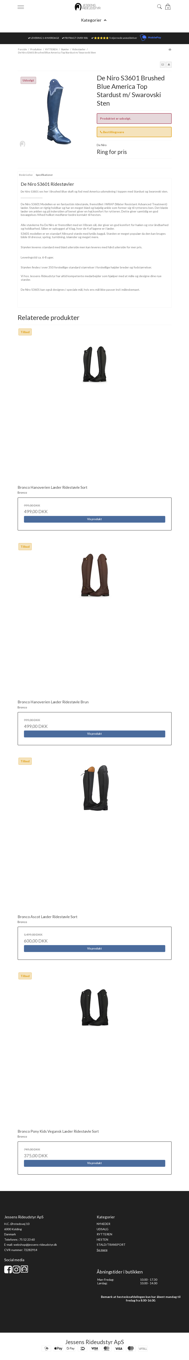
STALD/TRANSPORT (111, 1244)
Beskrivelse (26, 174)
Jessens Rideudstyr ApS (94, 1342)
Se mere (102, 1250)
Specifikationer (44, 174)
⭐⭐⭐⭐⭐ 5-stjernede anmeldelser (115, 37)
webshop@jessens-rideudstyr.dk (35, 1244)
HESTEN (102, 1239)
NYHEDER (103, 1224)
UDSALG (102, 1229)
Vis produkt (94, 519)
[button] (163, 65)
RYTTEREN (104, 1234)
